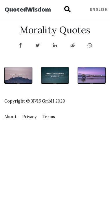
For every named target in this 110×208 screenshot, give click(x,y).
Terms (49, 116)
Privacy (29, 116)
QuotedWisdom (28, 9)
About (10, 116)
